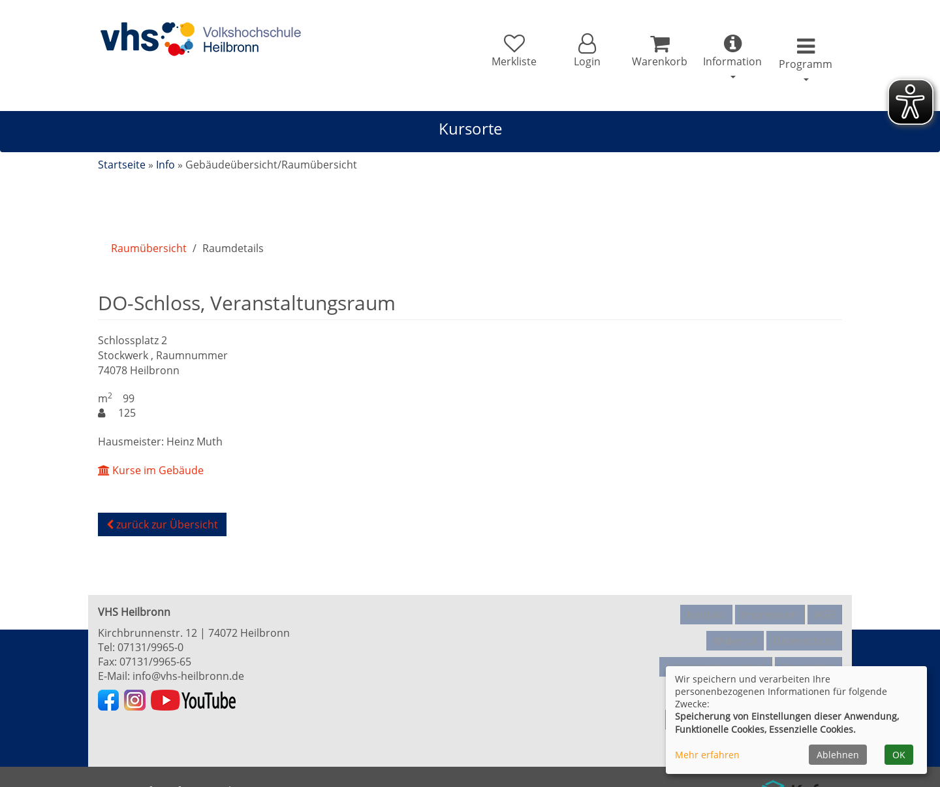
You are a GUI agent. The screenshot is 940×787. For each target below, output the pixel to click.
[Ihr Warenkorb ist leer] (643, 53)
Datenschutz (804, 633)
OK (898, 754)
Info (165, 164)
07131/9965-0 (150, 647)
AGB (824, 612)
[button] (564, 53)
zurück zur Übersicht (162, 524)
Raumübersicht (149, 248)
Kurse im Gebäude (151, 470)
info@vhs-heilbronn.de (188, 676)
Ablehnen (838, 754)
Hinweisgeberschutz (715, 654)
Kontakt (706, 612)
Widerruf (735, 633)
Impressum (770, 612)
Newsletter (808, 654)
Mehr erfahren (707, 754)
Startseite (122, 164)
